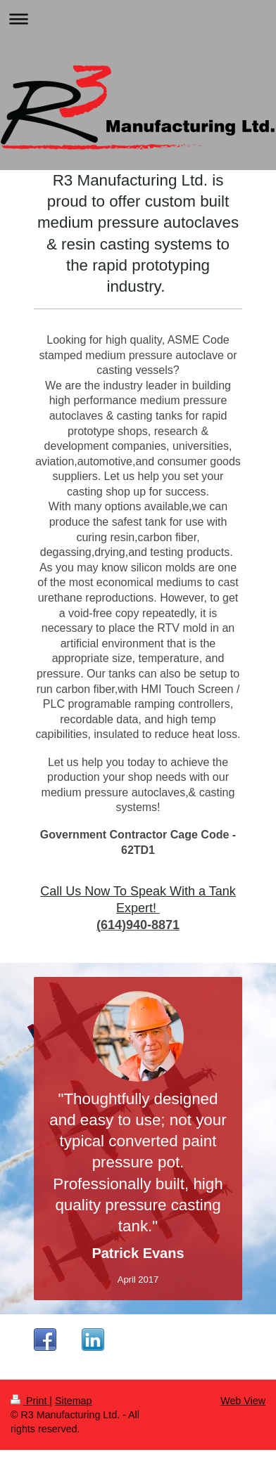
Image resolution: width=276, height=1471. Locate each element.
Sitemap (73, 1400)
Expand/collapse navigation (138, 19)
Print (30, 1400)
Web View (242, 1400)
